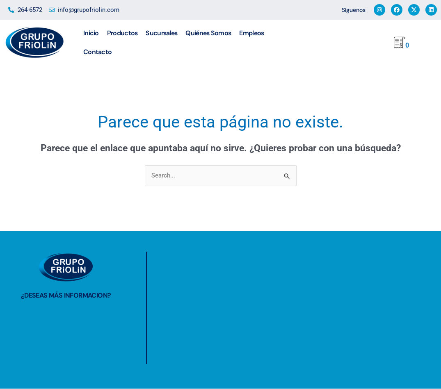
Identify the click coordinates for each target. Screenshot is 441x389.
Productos (122, 33)
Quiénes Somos (208, 33)
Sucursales (161, 33)
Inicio (91, 33)
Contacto (97, 52)
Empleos (251, 33)
